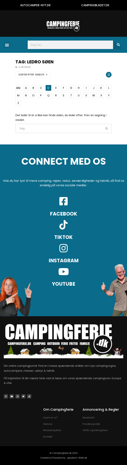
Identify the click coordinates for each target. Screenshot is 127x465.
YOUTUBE (63, 284)
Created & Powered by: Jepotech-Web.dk (63, 457)
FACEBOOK (63, 213)
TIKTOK (63, 237)
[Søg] (118, 45)
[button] (7, 45)
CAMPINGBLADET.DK (95, 5)
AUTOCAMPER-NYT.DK (35, 5)
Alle (18, 88)
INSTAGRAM (64, 260)
